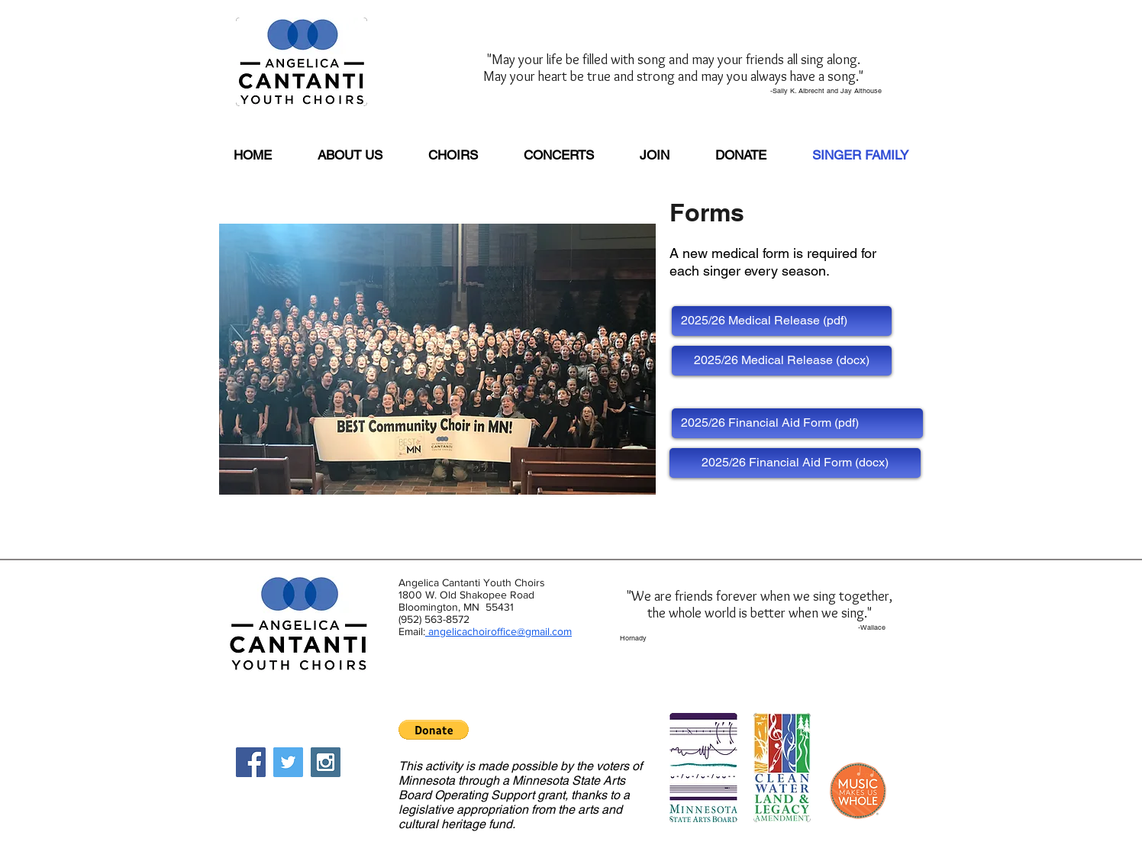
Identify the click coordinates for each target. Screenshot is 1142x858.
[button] (433, 730)
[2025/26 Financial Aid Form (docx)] (795, 463)
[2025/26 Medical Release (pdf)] (782, 321)
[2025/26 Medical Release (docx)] (782, 361)
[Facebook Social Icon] (251, 762)
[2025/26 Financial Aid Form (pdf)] (797, 423)
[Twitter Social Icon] (288, 762)
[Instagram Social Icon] (325, 762)
